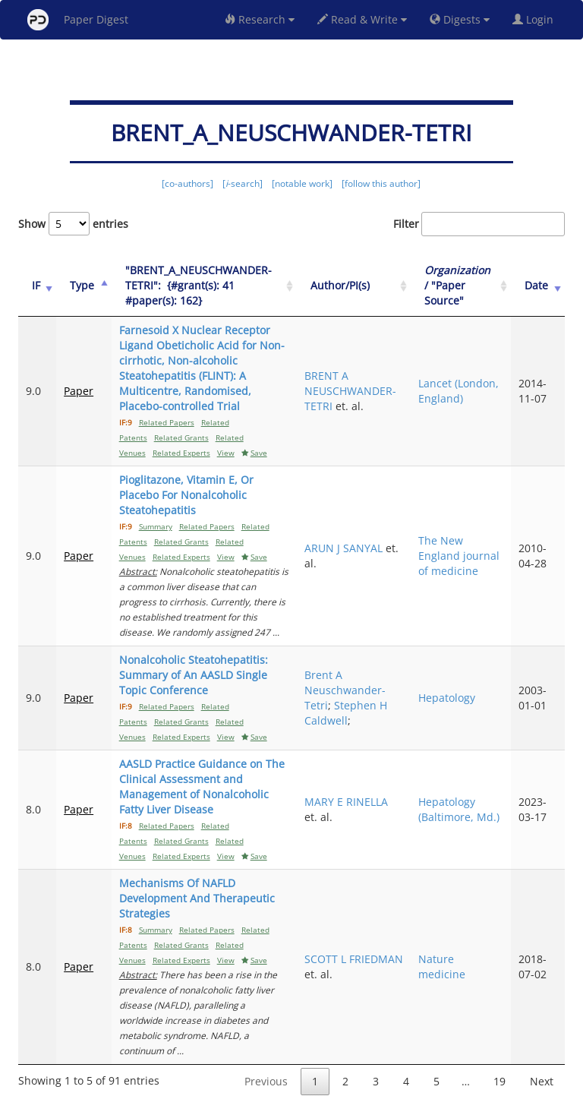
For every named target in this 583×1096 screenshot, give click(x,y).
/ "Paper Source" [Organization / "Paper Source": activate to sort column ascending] (467, 285)
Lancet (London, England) (450, 383)
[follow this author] (381, 183)
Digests (460, 19)
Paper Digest (77, 19)
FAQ (228, 1081)
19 (499, 1020)
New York (415, 1081)
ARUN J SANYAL (360, 525)
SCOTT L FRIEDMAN (348, 921)
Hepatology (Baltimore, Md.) (456, 778)
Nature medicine (451, 921)
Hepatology (456, 667)
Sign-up (260, 1081)
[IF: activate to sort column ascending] (36, 286)
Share (369, 1081)
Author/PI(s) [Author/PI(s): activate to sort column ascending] (356, 285)
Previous (266, 1020)
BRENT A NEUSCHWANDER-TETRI (367, 383)
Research (260, 19)
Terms (297, 1081)
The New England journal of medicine (452, 533)
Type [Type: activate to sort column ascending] (80, 285)
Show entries (73, 223)
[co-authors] (187, 183)
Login (535, 19)
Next (541, 1020)
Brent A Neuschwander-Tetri (361, 659)
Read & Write (362, 19)
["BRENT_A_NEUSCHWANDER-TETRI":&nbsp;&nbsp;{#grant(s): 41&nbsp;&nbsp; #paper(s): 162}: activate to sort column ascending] (210, 286)
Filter (479, 224)
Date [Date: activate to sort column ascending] (539, 285)
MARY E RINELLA (363, 771)
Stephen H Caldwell (362, 682)
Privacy (334, 1081)
